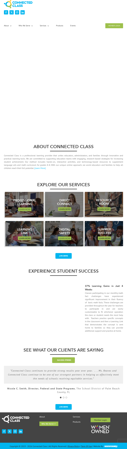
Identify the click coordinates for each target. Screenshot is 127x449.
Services (76, 416)
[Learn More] (40, 168)
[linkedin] (22, 12)
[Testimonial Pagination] (60, 397)
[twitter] (11, 12)
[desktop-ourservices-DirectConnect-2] (63, 193)
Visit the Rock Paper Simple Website (110, 446)
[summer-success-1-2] (103, 222)
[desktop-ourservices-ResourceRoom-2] (103, 193)
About (42, 416)
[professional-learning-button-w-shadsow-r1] (24, 193)
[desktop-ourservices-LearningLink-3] (24, 222)
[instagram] (17, 12)
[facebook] (6, 12)
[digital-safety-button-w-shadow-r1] (63, 222)
